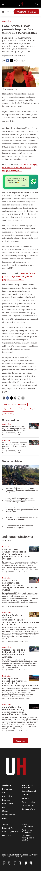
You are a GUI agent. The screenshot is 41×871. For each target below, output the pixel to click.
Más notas (20, 741)
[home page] (20, 3)
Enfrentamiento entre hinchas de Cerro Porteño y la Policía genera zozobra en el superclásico (21, 509)
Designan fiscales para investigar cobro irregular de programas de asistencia (19, 276)
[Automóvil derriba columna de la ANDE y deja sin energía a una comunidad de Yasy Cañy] (34, 706)
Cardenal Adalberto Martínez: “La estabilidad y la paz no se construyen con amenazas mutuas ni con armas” (20, 620)
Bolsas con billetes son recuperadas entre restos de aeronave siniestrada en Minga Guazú (21, 490)
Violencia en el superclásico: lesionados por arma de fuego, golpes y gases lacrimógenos (14, 428)
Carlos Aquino (23, 731)
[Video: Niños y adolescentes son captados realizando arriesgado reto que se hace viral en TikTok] (34, 580)
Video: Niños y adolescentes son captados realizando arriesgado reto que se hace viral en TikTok (20, 585)
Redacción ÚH (21, 433)
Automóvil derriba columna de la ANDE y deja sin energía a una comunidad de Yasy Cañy (14, 711)
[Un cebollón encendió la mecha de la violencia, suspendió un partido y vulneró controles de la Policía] (34, 442)
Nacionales (6, 21)
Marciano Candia (24, 698)
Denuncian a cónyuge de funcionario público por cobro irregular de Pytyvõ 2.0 (20, 167)
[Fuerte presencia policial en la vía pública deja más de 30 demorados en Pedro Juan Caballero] (34, 678)
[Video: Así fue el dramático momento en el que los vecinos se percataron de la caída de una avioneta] (34, 549)
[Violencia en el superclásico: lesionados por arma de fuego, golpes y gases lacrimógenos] (34, 426)
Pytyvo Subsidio (10, 409)
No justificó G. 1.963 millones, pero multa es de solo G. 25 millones (21, 519)
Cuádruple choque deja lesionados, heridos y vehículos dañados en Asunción (13, 653)
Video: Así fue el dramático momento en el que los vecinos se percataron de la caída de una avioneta (16, 554)
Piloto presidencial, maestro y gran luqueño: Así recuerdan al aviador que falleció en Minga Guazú (20, 500)
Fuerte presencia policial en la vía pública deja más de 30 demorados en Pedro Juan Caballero (20, 682)
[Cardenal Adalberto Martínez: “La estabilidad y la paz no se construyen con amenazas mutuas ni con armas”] (34, 614)
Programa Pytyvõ (28, 409)
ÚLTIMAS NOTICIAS (26, 12)
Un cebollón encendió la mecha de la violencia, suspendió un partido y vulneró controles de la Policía (14, 445)
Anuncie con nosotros (27, 786)
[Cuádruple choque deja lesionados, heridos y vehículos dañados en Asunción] (34, 649)
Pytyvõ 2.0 (8, 413)
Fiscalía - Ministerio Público (15, 405)
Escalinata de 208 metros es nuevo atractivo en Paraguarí (19, 527)
